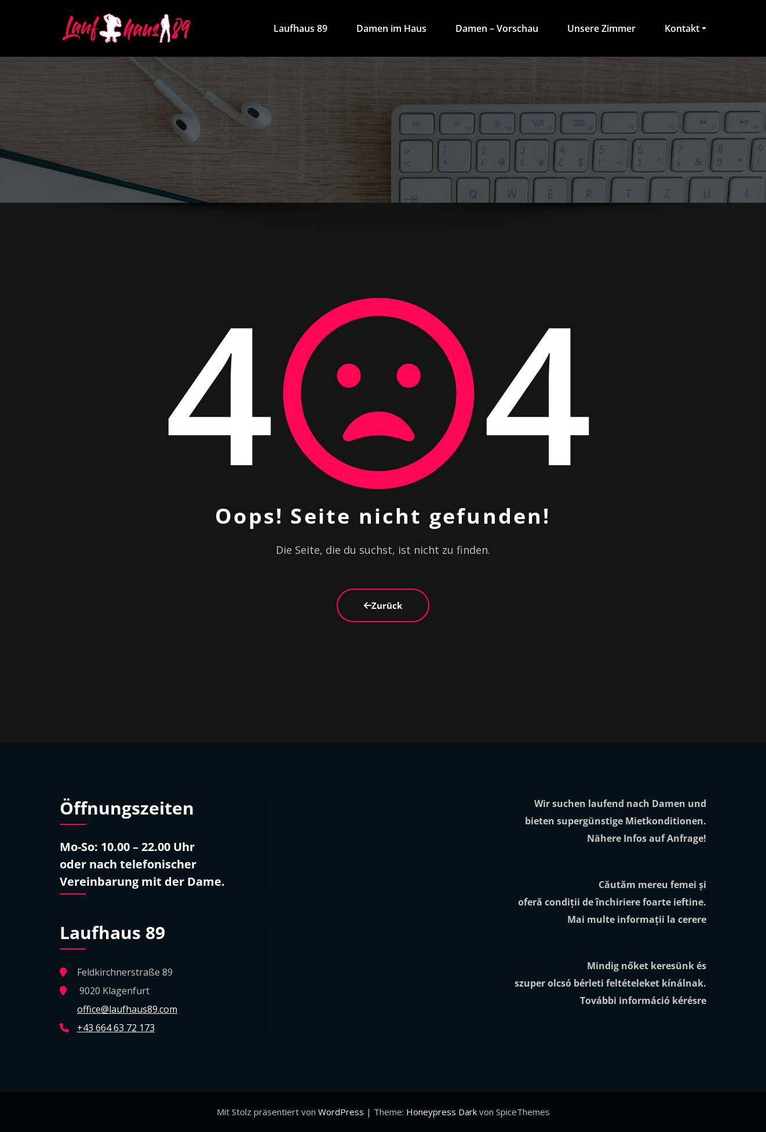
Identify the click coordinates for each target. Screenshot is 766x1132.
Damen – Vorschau (496, 28)
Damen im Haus (391, 28)
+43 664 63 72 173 (116, 1027)
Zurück (383, 605)
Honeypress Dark (441, 1112)
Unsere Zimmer (601, 28)
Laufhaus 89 (300, 28)
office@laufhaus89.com (127, 1009)
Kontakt (685, 28)
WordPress (342, 1112)
